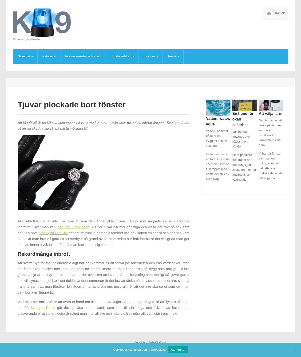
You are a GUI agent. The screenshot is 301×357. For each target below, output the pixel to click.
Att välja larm (270, 114)
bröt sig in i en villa (53, 233)
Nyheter (48, 56)
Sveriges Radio (43, 308)
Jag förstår (178, 349)
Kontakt (280, 13)
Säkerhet (25, 56)
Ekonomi (150, 56)
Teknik (173, 56)
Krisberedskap (123, 56)
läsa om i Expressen (73, 227)
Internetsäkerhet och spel (83, 56)
